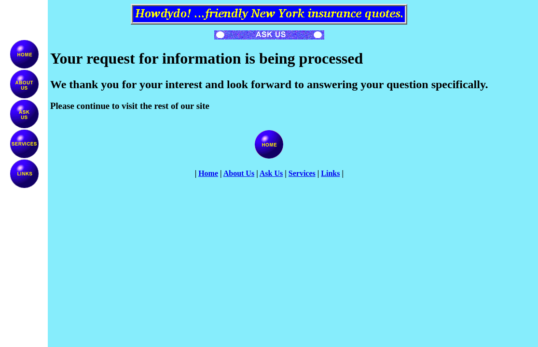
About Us (238, 173)
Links (330, 173)
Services (302, 173)
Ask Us (271, 173)
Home (208, 173)
